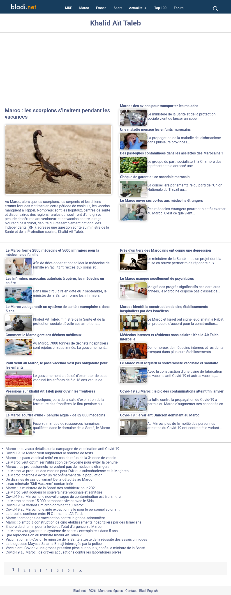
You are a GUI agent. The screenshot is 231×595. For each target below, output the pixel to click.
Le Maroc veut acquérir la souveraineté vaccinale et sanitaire (54, 492)
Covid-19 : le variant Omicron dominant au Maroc (45, 505)
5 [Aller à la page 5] (58, 570)
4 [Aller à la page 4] (47, 570)
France (101, 8)
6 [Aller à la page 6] (69, 570)
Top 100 (160, 8)
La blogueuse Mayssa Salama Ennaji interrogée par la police (54, 544)
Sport (117, 8)
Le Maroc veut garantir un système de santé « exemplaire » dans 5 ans (62, 531)
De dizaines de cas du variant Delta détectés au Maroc (49, 479)
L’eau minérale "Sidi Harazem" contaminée (39, 484)
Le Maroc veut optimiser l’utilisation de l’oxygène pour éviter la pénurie (62, 462)
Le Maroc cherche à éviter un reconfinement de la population (54, 475)
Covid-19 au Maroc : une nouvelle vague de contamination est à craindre (63, 496)
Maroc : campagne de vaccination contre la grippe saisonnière (55, 518)
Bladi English (148, 591)
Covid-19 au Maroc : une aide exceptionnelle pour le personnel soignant (63, 509)
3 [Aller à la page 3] (36, 570)
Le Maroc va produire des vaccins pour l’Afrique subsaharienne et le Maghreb (67, 471)
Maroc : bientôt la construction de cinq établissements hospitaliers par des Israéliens (73, 522)
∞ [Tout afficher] (80, 570)
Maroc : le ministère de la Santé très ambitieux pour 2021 (51, 488)
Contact (131, 591)
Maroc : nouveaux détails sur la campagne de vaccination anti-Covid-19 (62, 449)
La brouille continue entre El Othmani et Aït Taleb (44, 514)
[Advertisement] (115, 69)
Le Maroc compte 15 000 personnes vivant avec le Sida (50, 501)
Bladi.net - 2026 (84, 591)
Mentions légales (110, 591)
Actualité (136, 8)
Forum (178, 8)
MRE (68, 8)
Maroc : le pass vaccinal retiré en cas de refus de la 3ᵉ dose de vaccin (61, 458)
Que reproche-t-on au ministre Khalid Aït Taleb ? (43, 535)
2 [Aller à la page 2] (24, 570)
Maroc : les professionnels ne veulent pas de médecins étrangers (57, 466)
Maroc (84, 8)
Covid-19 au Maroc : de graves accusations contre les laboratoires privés (63, 552)
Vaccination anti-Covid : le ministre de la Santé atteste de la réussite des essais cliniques (76, 539)
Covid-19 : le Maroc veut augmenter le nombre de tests (49, 453)
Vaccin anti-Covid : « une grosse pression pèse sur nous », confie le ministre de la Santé (75, 548)
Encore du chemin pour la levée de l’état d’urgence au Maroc (54, 526)
